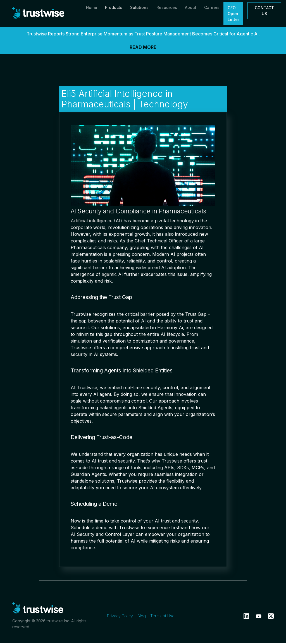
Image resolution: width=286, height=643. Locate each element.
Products (113, 7)
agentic (109, 274)
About (190, 7)
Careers (212, 7)
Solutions (139, 7)
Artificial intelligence (92, 220)
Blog (141, 615)
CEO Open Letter (233, 13)
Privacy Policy (120, 615)
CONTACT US (264, 10)
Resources (166, 7)
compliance (83, 547)
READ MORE (143, 47)
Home (91, 7)
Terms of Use (162, 615)
